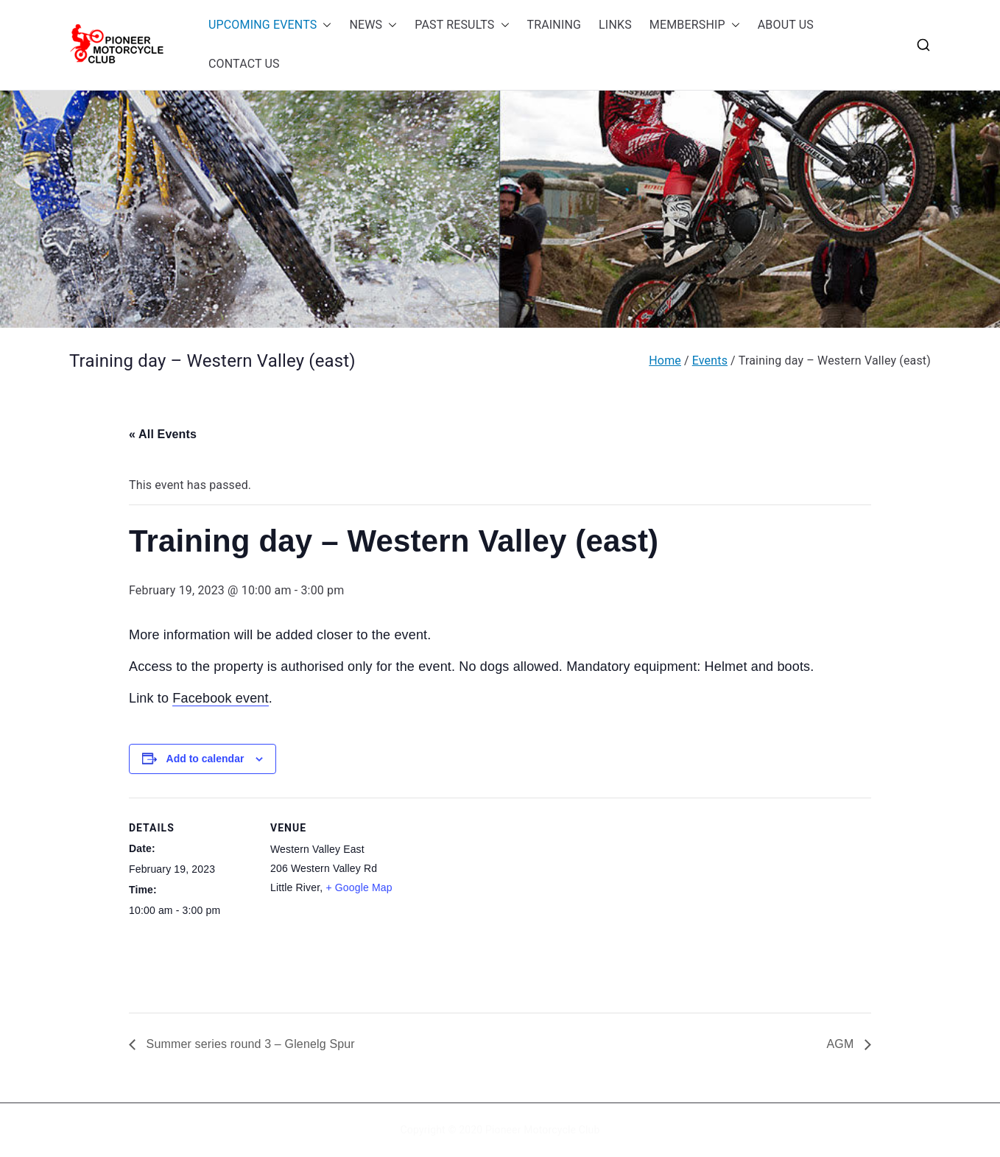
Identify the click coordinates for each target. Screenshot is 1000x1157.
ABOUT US (786, 25)
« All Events (163, 434)
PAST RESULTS (462, 25)
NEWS (373, 25)
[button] (324, 25)
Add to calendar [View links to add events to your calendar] (205, 758)
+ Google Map (358, 887)
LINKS (615, 25)
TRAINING (554, 25)
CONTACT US (244, 64)
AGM (841, 1044)
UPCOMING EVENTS (269, 25)
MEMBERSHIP (694, 25)
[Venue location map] (489, 899)
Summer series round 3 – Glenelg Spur (249, 1044)
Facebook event (220, 698)
